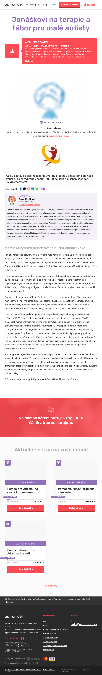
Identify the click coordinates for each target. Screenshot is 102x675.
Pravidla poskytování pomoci (56, 629)
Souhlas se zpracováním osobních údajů (23, 669)
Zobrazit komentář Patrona (29, 205)
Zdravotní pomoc (51, 122)
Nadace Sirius (17, 645)
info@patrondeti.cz (84, 624)
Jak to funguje (32, 5)
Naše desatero (49, 633)
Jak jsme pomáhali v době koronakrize (55, 648)
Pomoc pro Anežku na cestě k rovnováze (22, 490)
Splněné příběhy (50, 637)
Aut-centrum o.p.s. (59, 136)
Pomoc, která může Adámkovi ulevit (20, 552)
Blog (45, 5)
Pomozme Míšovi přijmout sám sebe (76, 490)
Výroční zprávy (50, 641)
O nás (53, 5)
